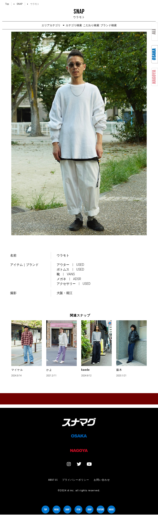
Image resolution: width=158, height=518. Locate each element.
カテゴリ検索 (74, 25)
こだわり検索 (91, 25)
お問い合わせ (102, 479)
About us (53, 479)
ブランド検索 (108, 25)
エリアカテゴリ (53, 25)
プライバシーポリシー (75, 479)
